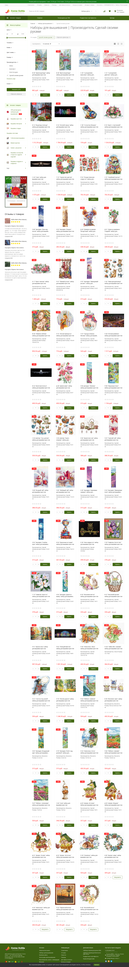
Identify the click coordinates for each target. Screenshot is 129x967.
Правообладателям (88, 959)
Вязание (41, 962)
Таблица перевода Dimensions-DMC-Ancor (92, 953)
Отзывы (39, 5)
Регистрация (123, 5)
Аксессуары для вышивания (47, 957)
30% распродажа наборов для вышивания (16, 112)
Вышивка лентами (12, 133)
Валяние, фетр (43, 955)
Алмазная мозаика (44, 950)
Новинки (39, 18)
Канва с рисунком (16, 148)
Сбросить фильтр (16, 94)
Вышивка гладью (16, 128)
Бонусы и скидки (77, 5)
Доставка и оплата (64, 5)
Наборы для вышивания (45, 23)
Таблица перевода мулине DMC (92, 950)
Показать (15, 89)
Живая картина (15, 143)
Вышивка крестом (16, 119)
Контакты (100, 5)
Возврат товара (89, 5)
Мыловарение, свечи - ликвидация (49, 959)
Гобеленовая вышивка (18, 138)
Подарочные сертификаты (88, 18)
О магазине (31, 5)
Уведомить (117, 877)
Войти (117, 5)
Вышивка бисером (16, 123)
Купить (45, 95)
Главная (32, 23)
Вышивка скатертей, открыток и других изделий (17, 155)
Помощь (54, 5)
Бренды (112, 18)
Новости (46, 5)
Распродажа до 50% (64, 18)
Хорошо (96, 964)
